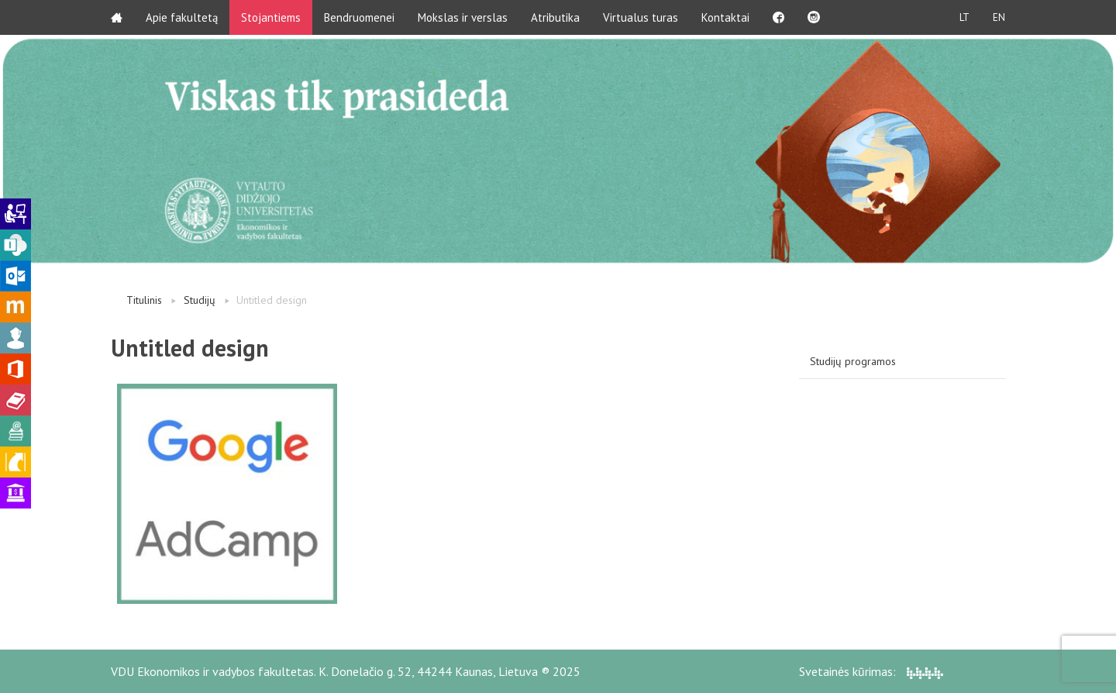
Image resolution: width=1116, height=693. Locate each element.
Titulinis (144, 300)
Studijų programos (853, 361)
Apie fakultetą (182, 17)
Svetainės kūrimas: (871, 671)
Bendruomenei (359, 17)
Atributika (555, 17)
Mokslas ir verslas (463, 17)
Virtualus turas (640, 17)
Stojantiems (271, 17)
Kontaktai (725, 17)
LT (964, 17)
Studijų (199, 300)
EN (999, 17)
